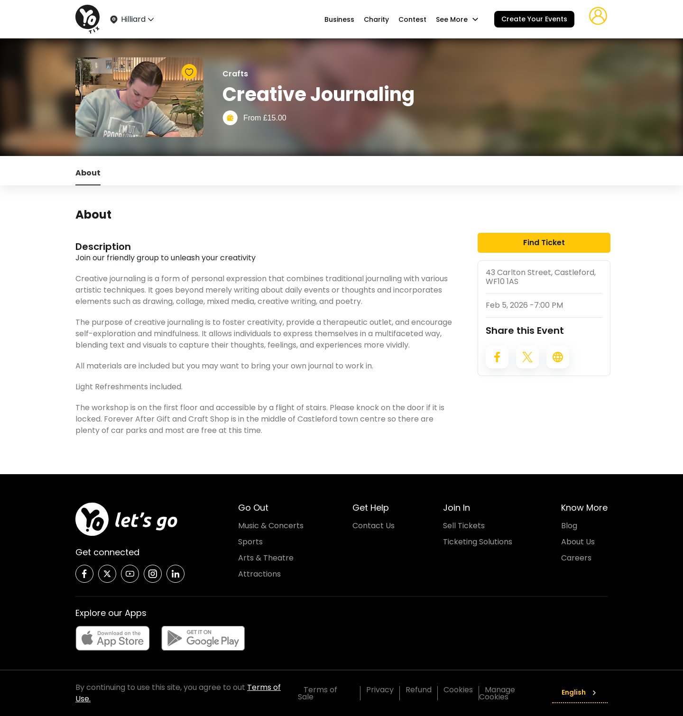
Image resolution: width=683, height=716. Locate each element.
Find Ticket (544, 242)
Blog (569, 525)
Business (339, 19)
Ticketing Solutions (477, 541)
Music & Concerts (271, 525)
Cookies (458, 689)
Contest (412, 19)
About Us (578, 541)
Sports (250, 541)
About (88, 172)
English (580, 692)
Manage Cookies (497, 693)
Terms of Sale (317, 693)
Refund (419, 689)
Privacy (380, 689)
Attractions (259, 574)
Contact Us (373, 525)
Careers (576, 557)
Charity (376, 19)
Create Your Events (534, 19)
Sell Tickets (464, 525)
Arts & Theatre (266, 557)
